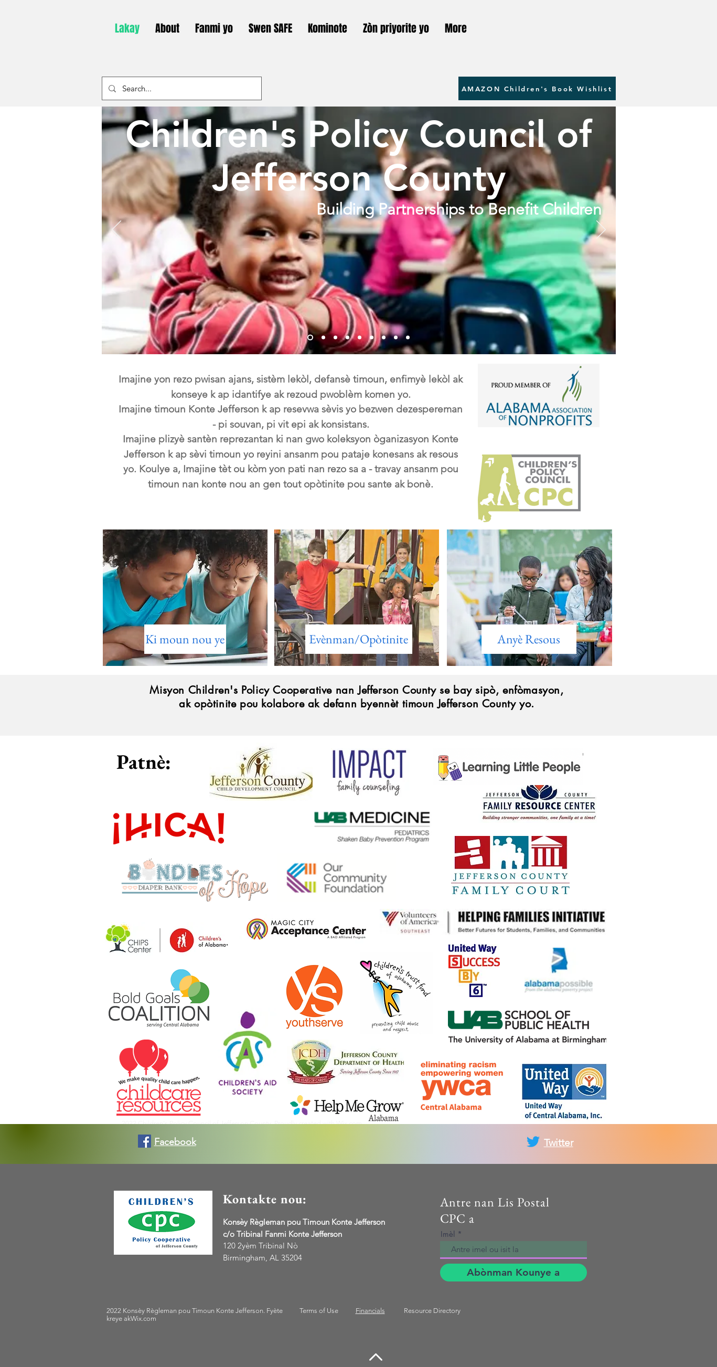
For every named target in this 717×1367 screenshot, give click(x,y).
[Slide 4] (347, 338)
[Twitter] (533, 1141)
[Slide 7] (384, 338)
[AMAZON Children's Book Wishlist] (537, 88)
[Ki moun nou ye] (185, 639)
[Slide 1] (310, 338)
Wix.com (349, 1123)
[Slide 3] (335, 338)
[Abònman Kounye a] (513, 1272)
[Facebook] (144, 1141)
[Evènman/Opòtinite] (358, 639)
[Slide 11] (408, 338)
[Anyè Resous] (528, 639)
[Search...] (180, 88)
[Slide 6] (371, 338)
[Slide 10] (396, 338)
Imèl (448, 1234)
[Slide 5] (359, 338)
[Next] (601, 230)
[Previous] (116, 230)
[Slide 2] (323, 338)
